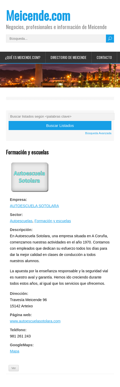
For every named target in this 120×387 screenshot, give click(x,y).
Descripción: (21, 230)
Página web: (21, 315)
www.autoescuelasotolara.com (35, 321)
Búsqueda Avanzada (98, 133)
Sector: (16, 215)
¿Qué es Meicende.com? (22, 57)
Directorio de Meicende (68, 57)
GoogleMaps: (22, 345)
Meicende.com (38, 15)
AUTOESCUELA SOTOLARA (34, 206)
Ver (13, 368)
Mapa (14, 351)
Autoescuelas (21, 221)
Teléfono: (18, 330)
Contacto (104, 57)
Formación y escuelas (52, 221)
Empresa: (18, 200)
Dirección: (19, 293)
